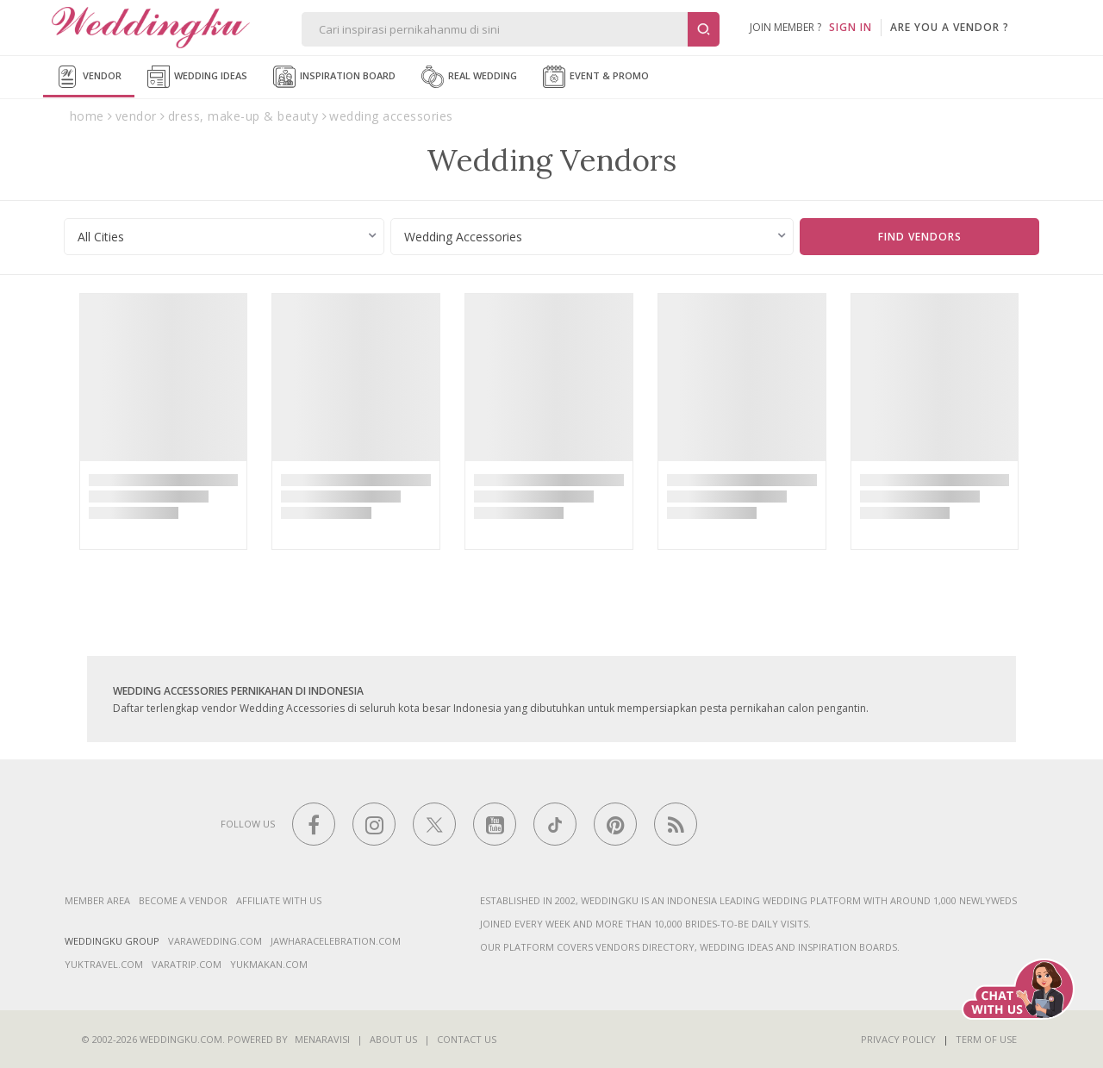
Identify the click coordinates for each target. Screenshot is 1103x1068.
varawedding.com (215, 940)
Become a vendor (183, 900)
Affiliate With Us (278, 900)
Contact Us (466, 1039)
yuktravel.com (104, 964)
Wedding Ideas (197, 77)
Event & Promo (596, 77)
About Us (393, 1039)
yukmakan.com (269, 964)
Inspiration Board (334, 77)
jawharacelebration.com (336, 940)
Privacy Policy (898, 1039)
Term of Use (986, 1039)
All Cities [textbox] (101, 236)
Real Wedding (469, 77)
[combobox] (224, 236)
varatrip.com (186, 964)
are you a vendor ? (949, 27)
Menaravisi (322, 1039)
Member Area (97, 900)
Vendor (89, 77)
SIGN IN (850, 27)
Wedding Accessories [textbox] (463, 236)
